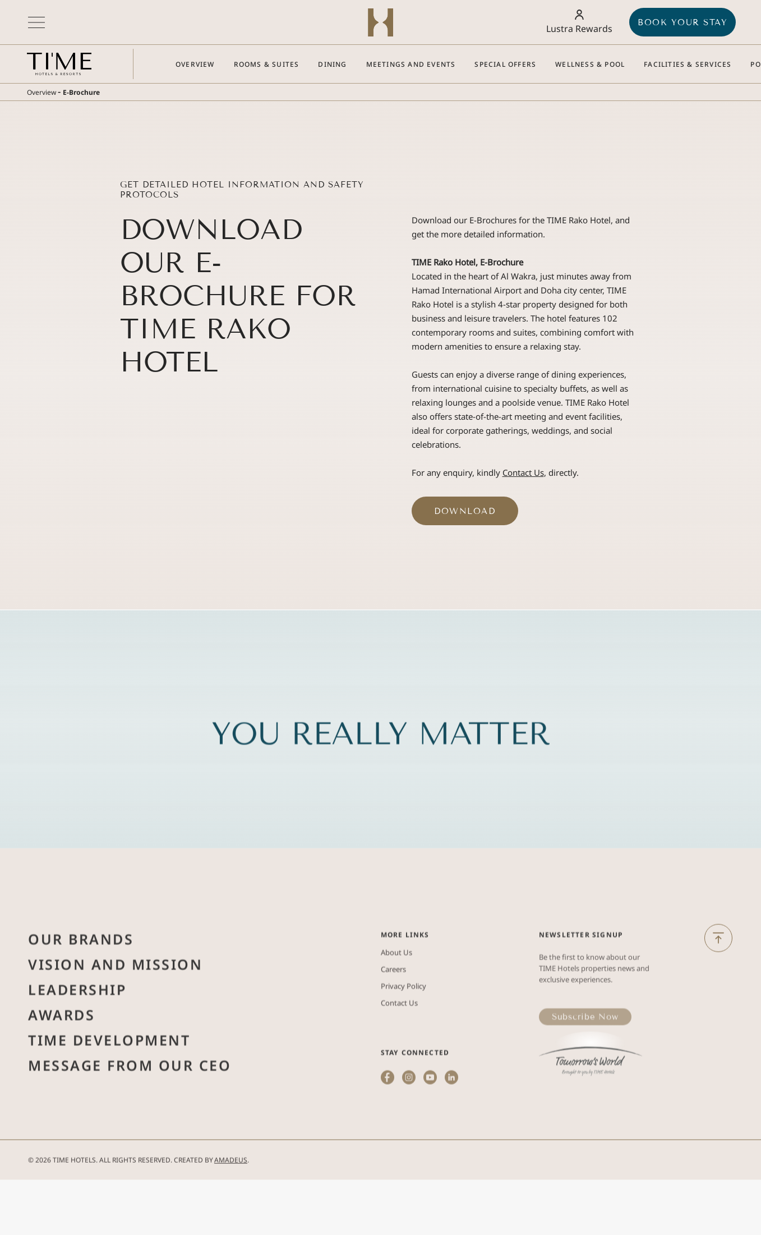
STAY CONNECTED (415, 1082)
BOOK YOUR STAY (682, 22)
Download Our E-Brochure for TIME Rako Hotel (238, 296)
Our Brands (80, 968)
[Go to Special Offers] (505, 64)
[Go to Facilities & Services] (687, 64)
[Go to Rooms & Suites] (266, 64)
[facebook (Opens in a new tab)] (388, 1121)
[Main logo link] (59, 64)
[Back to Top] (718, 948)
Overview (41, 92)
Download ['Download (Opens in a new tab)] (464, 511)
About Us (396, 982)
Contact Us (523, 472)
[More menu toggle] (36, 22)
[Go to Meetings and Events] (411, 64)
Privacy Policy (403, 1016)
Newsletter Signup (580, 964)
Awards (61, 1044)
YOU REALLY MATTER (380, 763)
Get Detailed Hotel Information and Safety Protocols (242, 190)
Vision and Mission (115, 993)
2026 (43, 1170)
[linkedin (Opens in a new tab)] (452, 1121)
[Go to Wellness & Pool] (590, 64)
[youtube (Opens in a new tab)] (430, 1121)
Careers (393, 999)
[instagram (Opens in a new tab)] (409, 1121)
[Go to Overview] (195, 64)
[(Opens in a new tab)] (590, 1084)
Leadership (77, 1019)
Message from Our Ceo (129, 1094)
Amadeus (230, 1170)
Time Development (109, 1069)
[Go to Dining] (332, 64)
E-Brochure (81, 92)
